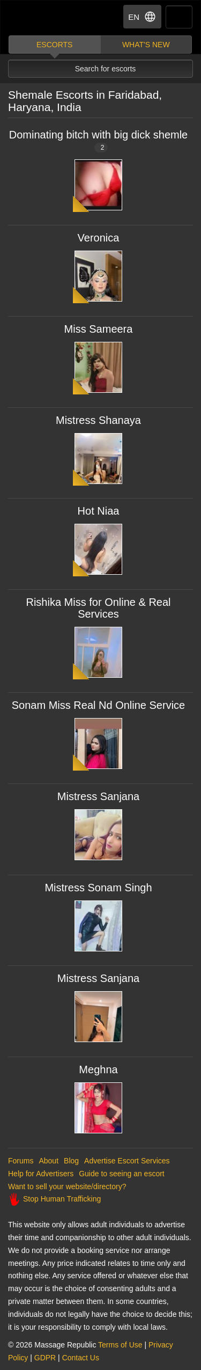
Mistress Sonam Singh (98, 887)
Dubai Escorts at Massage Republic (47, 18)
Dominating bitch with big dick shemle (98, 140)
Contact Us (80, 1357)
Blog (71, 1160)
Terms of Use (120, 1344)
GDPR (45, 1357)
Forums (20, 1160)
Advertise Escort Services (127, 1160)
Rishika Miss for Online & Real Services (98, 608)
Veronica (99, 238)
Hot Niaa (99, 511)
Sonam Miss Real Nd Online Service (98, 705)
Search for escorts (105, 68)
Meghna (98, 1069)
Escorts (54, 44)
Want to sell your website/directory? (67, 1186)
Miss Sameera (98, 329)
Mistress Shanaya (98, 420)
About (48, 1160)
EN (142, 16)
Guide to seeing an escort (122, 1173)
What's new (146, 44)
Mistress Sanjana (98, 796)
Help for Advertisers (40, 1173)
